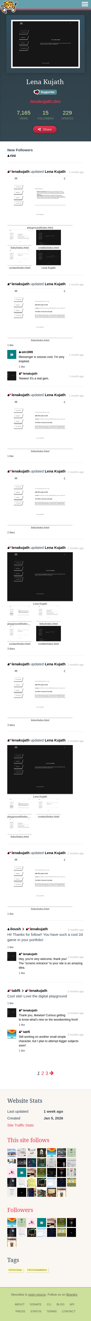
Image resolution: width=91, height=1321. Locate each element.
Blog (61, 1304)
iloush (14, 929)
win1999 (26, 352)
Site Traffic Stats (20, 1125)
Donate (35, 1304)
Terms (52, 1311)
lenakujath (19, 171)
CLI (49, 1304)
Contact (68, 1311)
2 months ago (76, 472)
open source (37, 1294)
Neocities (17, 1294)
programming (37, 1270)
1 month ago (76, 172)
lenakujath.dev (45, 101)
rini (12, 155)
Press (20, 1311)
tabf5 (14, 990)
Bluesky (71, 1294)
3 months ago (76, 991)
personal (15, 1270)
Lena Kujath (55, 171)
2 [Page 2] (42, 1073)
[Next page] (52, 1073)
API (72, 1304)
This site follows (28, 1140)
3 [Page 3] (46, 1073)
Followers (20, 1210)
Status (36, 1311)
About (20, 1304)
